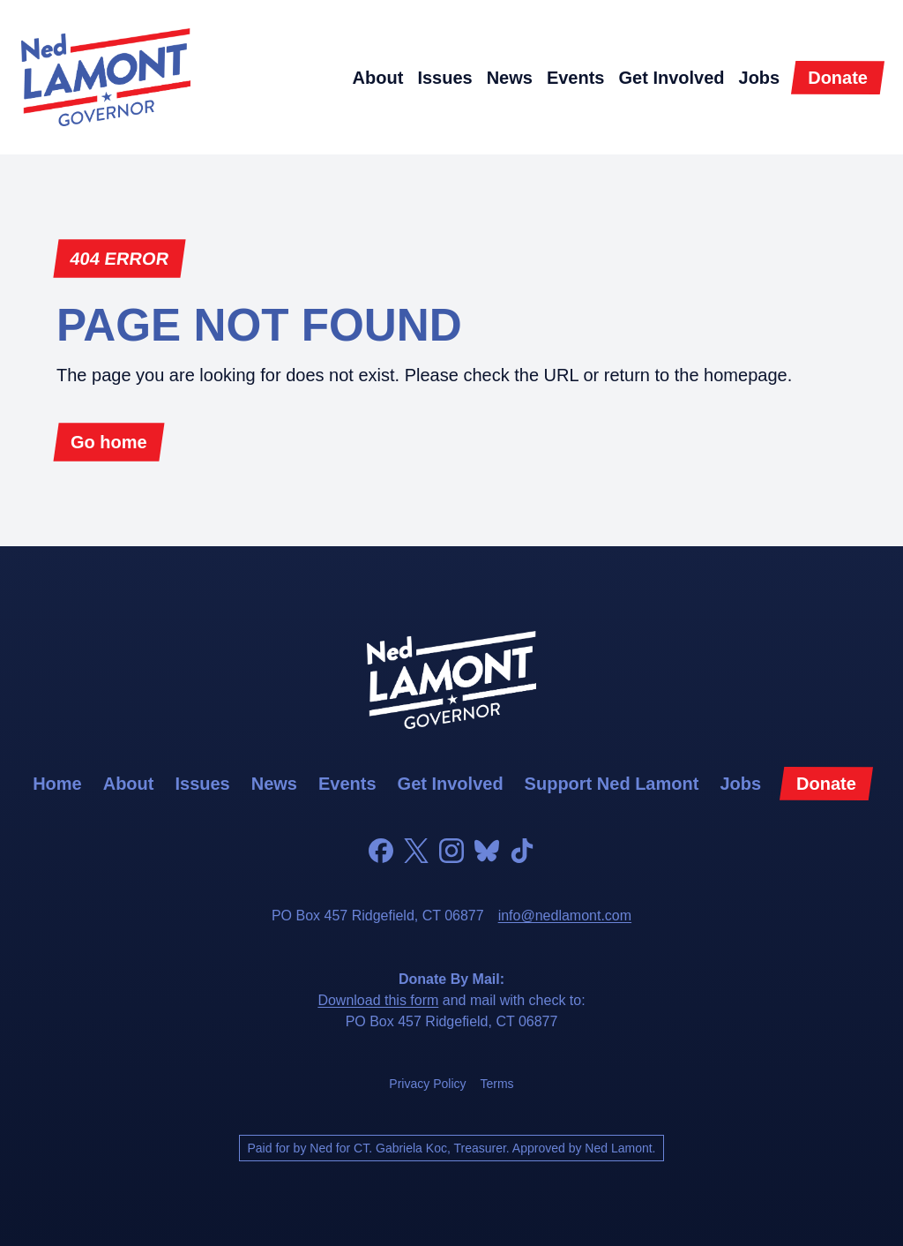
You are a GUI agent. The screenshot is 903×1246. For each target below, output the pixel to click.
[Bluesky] (486, 850)
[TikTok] (522, 850)
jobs (759, 77)
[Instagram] (451, 850)
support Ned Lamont (612, 783)
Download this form (377, 1000)
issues (444, 77)
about (378, 77)
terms (497, 1084)
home (57, 783)
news (510, 77)
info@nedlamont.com (564, 915)
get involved (671, 77)
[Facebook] (381, 850)
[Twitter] (416, 850)
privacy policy (427, 1084)
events (576, 77)
